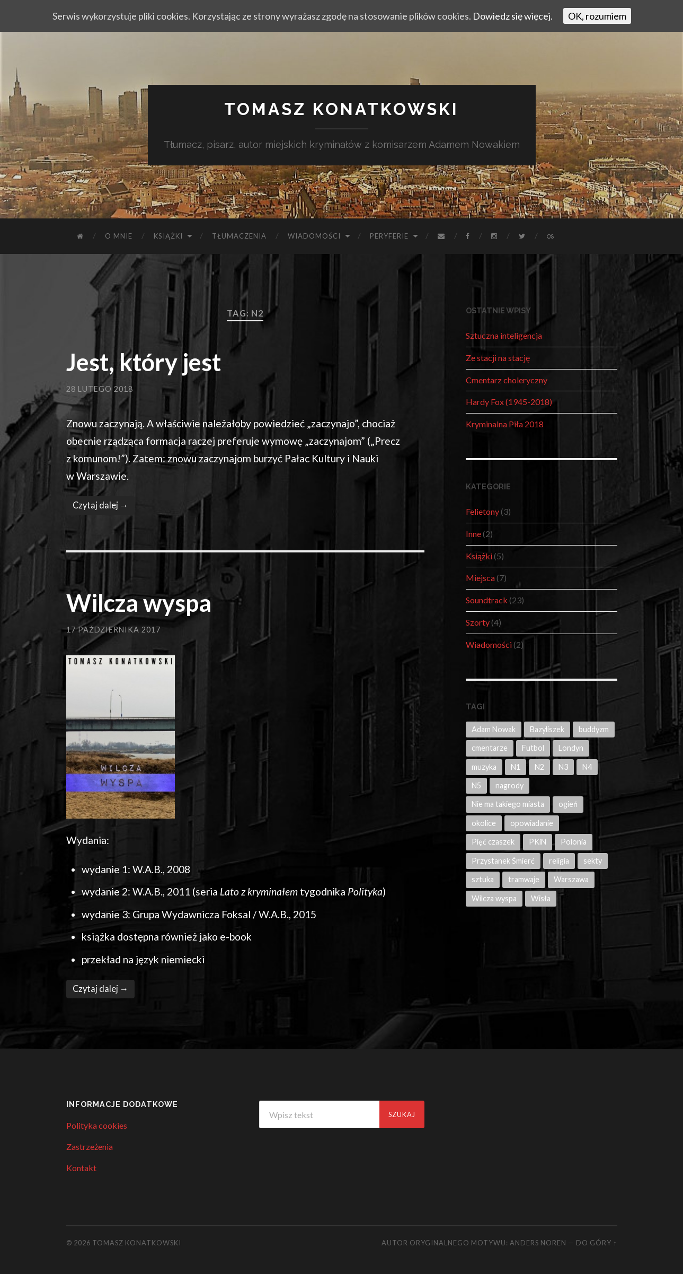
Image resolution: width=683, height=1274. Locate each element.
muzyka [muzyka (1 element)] (484, 766)
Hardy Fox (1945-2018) (509, 402)
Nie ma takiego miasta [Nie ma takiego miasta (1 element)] (508, 804)
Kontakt (81, 1168)
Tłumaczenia (239, 236)
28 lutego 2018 (99, 388)
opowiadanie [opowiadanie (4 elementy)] (531, 823)
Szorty (478, 622)
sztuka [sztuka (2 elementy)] (483, 879)
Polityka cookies (96, 1125)
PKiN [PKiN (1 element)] (537, 841)
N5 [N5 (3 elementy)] (476, 785)
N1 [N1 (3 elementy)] (515, 766)
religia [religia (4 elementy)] (559, 860)
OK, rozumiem (597, 16)
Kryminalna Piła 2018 (505, 424)
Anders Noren (538, 1242)
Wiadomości (314, 236)
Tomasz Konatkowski (341, 109)
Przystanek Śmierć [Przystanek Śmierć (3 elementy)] (503, 860)
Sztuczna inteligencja (504, 335)
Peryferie (389, 236)
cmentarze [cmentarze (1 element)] (490, 747)
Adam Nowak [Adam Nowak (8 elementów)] (494, 729)
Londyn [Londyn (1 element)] (570, 747)
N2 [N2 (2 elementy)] (539, 766)
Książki (168, 236)
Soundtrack (487, 600)
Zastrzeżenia (89, 1146)
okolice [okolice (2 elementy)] (484, 823)
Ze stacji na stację (498, 358)
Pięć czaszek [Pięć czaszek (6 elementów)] (493, 841)
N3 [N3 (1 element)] (563, 766)
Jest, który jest (143, 362)
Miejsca (480, 578)
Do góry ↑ (596, 1242)
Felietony (482, 511)
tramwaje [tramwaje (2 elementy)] (523, 879)
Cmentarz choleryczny (506, 380)
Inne (473, 534)
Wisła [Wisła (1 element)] (541, 898)
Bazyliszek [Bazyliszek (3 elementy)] (547, 729)
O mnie (118, 236)
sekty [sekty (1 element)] (592, 860)
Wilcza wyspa (138, 602)
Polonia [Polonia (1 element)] (574, 841)
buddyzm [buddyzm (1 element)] (594, 729)
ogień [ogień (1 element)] (568, 804)
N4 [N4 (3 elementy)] (587, 766)
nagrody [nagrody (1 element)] (509, 785)
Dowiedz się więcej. (513, 16)
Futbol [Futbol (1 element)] (533, 747)
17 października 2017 (113, 629)
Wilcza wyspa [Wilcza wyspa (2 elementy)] (494, 898)
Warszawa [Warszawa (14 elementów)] (571, 879)
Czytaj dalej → (100, 505)
